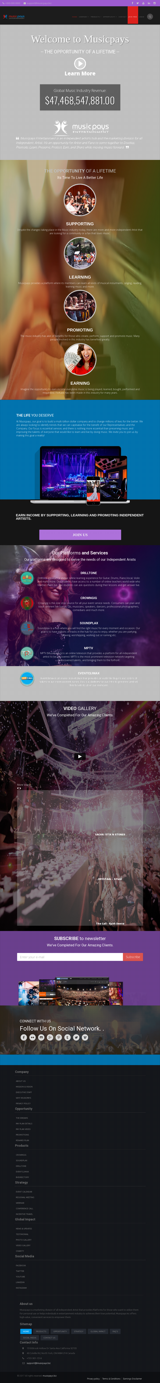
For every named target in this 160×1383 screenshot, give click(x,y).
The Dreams (22, 1118)
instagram (21, 1288)
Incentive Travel (24, 1214)
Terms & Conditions (111, 1379)
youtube (20, 1277)
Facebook (21, 1265)
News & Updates (24, 1229)
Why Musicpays (23, 1098)
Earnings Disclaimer (132, 1379)
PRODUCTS (96, 17)
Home (74, 17)
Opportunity (110, 17)
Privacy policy (93, 1379)
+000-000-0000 (11, 3)
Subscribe (133, 957)
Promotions (22, 1135)
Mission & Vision (24, 1087)
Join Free (132, 17)
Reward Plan (22, 1140)
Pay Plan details (24, 1124)
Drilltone (21, 1166)
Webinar (20, 1203)
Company (84, 17)
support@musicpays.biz (38, 3)
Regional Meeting (25, 1197)
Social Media (29, 1338)
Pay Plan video (23, 1129)
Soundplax (21, 1160)
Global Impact (98, 1331)
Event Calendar (24, 1192)
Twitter (20, 1271)
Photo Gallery (23, 1240)
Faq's (115, 1331)
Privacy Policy (23, 1103)
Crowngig (21, 1155)
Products (41, 1331)
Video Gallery (23, 1245)
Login (141, 17)
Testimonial (22, 1234)
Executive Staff (24, 1092)
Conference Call (24, 1209)
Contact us (49, 1338)
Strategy (78, 1331)
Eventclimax (22, 1172)
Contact (123, 17)
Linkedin (20, 1282)
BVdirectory (22, 1177)
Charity (20, 1251)
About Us (21, 1081)
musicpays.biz (49, 1376)
